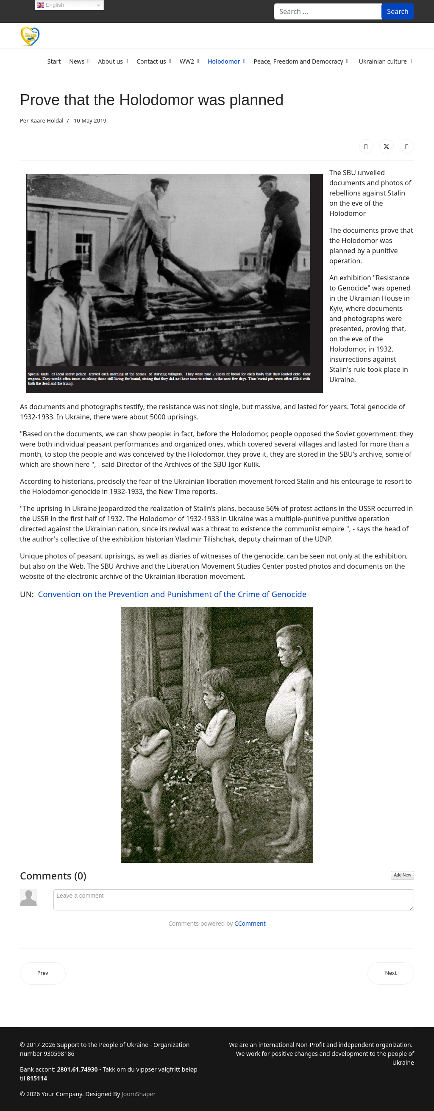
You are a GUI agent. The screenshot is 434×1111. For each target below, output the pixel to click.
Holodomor (224, 61)
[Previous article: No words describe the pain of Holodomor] (43, 973)
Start (54, 61)
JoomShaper (139, 1094)
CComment (250, 923)
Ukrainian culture (383, 61)
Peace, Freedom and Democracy (298, 61)
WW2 (187, 61)
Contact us (151, 61)
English (50, 5)
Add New (402, 875)
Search (398, 11)
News (76, 61)
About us (110, 61)
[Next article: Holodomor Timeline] (390, 973)
